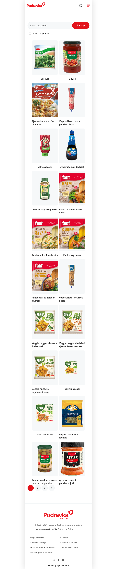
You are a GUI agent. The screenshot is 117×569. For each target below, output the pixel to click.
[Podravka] (36, 7)
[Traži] (81, 5)
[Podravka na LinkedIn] (54, 560)
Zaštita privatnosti (69, 548)
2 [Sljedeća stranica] (37, 488)
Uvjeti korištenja (38, 543)
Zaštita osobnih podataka (42, 548)
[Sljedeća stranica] (52, 488)
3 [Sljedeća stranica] (44, 488)
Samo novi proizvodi (41, 33)
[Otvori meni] (88, 5)
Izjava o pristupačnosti (41, 553)
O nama (64, 538)
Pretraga (81, 25)
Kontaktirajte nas (68, 543)
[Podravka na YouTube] (63, 560)
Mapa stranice (37, 538)
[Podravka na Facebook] (58, 560)
